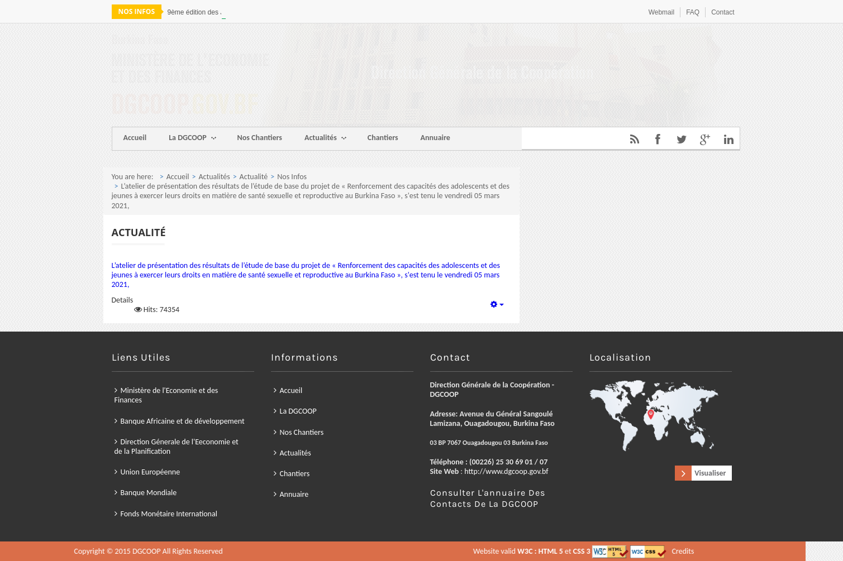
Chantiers (383, 137)
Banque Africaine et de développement (183, 421)
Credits (424, 551)
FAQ (692, 12)
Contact (722, 12)
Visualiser (710, 473)
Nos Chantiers (259, 137)
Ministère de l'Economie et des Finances (166, 395)
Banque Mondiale (149, 493)
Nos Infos (292, 176)
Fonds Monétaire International (169, 514)
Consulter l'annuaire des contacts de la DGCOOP (487, 498)
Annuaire (435, 137)
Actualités (325, 139)
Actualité (254, 176)
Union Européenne (150, 472)
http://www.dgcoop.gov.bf (506, 471)
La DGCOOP (192, 139)
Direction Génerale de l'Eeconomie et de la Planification (177, 446)
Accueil (135, 137)
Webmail (661, 12)
